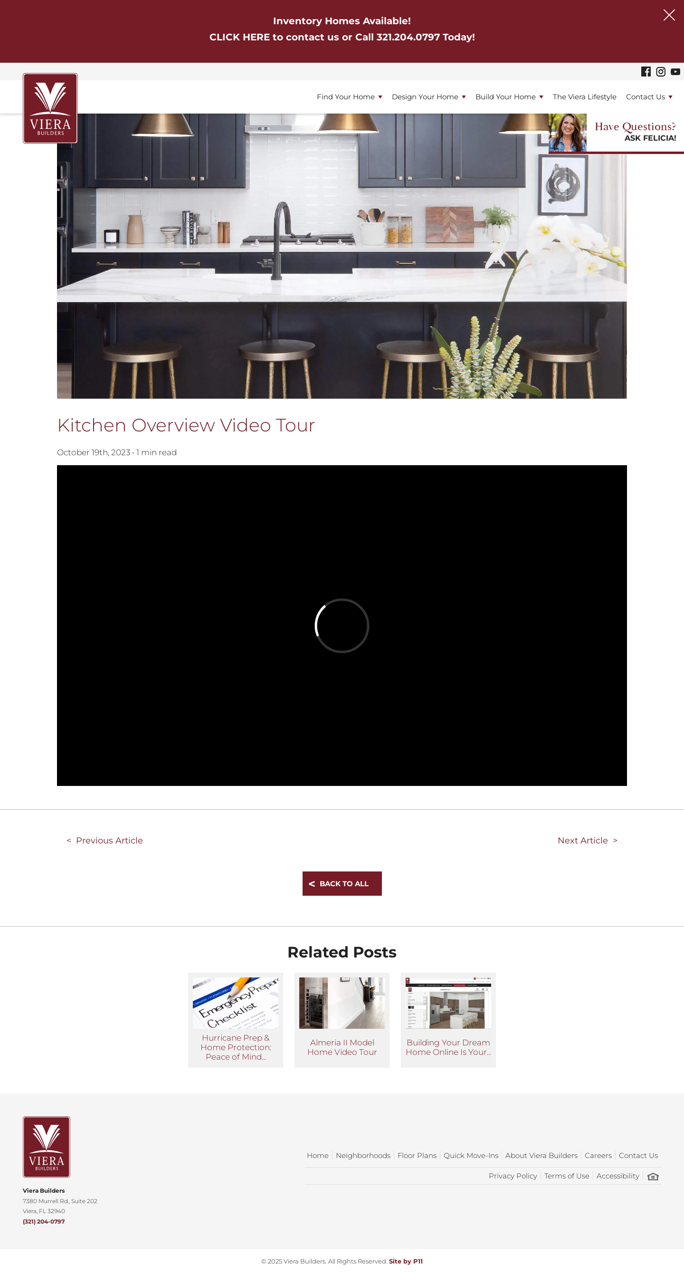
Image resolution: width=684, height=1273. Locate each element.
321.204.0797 (408, 37)
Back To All (344, 883)
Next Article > (588, 840)
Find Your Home (346, 96)
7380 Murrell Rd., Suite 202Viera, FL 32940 (60, 1201)
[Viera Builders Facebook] (646, 72)
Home (318, 1155)
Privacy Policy (513, 1175)
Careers (598, 1155)
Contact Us (645, 96)
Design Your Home (425, 96)
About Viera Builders (541, 1155)
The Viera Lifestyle (585, 96)
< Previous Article (104, 840)
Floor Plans (417, 1155)
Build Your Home (505, 96)
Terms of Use (566, 1175)
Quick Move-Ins (471, 1155)
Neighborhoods (363, 1155)
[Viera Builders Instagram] (660, 72)
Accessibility (618, 1175)
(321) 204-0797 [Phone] (44, 1221)
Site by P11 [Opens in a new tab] (406, 1261)
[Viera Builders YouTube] (675, 71)
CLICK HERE (239, 37)
